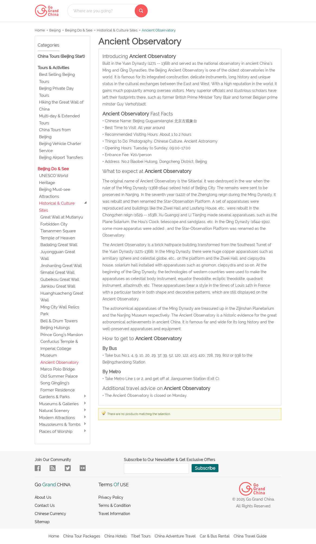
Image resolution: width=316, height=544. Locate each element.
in (68, 468)
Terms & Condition (114, 505)
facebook (38, 468)
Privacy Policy (110, 497)
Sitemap (42, 522)
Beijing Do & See (78, 30)
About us (43, 497)
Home (40, 30)
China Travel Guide (250, 536)
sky (83, 468)
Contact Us (45, 505)
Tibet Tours (141, 536)
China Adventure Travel (175, 536)
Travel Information (114, 513)
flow (53, 468)
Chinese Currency (50, 513)
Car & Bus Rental (215, 536)
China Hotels (115, 536)
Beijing (55, 30)
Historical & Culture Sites (117, 30)
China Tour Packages (81, 536)
